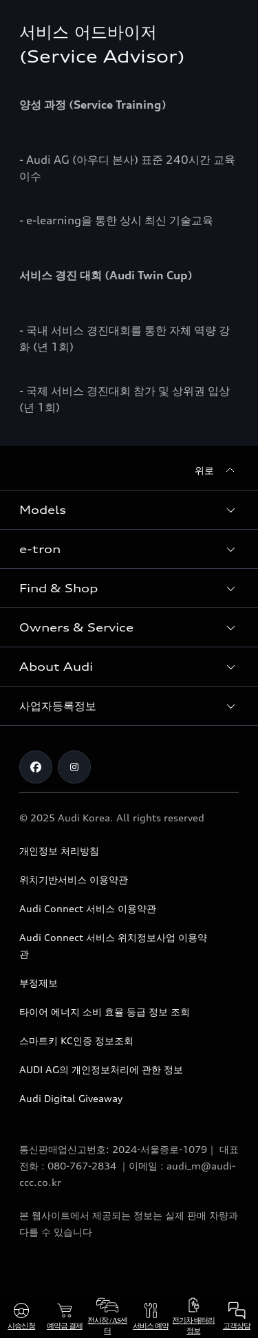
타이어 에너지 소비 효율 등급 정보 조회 (104, 1011)
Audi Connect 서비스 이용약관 (87, 908)
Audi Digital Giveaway (70, 1098)
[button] (129, 510)
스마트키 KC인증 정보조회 (76, 1040)
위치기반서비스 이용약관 (73, 879)
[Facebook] (35, 767)
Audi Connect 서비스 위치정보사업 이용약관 (113, 945)
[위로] (217, 470)
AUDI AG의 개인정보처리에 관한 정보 (101, 1069)
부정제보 (38, 983)
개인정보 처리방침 (59, 850)
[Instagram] (74, 767)
